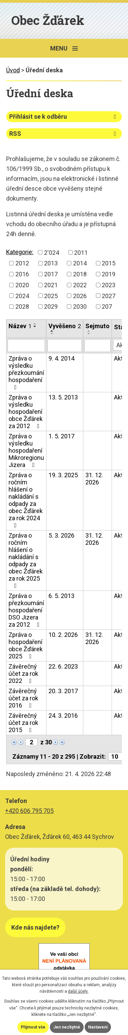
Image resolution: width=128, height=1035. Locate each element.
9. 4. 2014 (61, 358)
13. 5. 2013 (63, 397)
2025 (51, 295)
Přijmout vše (33, 1027)
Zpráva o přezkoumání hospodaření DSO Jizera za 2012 (26, 610)
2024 (22, 295)
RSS (64, 133)
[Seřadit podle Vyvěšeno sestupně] (52, 333)
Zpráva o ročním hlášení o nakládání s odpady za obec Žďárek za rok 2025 (26, 560)
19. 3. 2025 (63, 475)
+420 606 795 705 (29, 810)
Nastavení (98, 1027)
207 (107, 306)
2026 (80, 295)
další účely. (78, 991)
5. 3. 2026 (61, 535)
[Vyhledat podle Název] (26, 345)
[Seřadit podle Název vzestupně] (35, 323)
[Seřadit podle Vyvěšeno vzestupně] (52, 331)
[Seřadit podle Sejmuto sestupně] (89, 333)
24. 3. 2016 (63, 715)
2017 (51, 274)
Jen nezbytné (66, 1027)
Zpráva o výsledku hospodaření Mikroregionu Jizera (26, 450)
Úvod (13, 70)
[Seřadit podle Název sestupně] (35, 326)
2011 (81, 252)
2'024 (51, 252)
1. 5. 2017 (61, 436)
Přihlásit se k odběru (64, 116)
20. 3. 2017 (63, 691)
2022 (80, 285)
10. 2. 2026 (63, 634)
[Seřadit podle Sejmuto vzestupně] (89, 331)
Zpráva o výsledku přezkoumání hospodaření (26, 372)
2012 (22, 263)
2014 (80, 263)
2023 (108, 285)
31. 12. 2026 (94, 478)
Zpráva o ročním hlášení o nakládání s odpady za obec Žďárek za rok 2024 (26, 499)
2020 (22, 285)
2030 (80, 306)
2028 (22, 306)
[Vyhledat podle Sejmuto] (97, 345)
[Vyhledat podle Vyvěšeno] (64, 345)
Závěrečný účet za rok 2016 (23, 698)
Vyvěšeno (64, 326)
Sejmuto (97, 326)
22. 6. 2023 (63, 666)
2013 (51, 263)
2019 (108, 274)
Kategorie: (19, 252)
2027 (108, 295)
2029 (51, 306)
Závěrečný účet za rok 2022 (23, 673)
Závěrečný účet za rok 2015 (23, 722)
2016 (22, 274)
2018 (80, 274)
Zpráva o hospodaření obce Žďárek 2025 (26, 645)
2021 (51, 285)
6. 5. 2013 (61, 595)
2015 (108, 263)
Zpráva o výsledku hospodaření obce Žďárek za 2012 (26, 411)
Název (20, 326)
